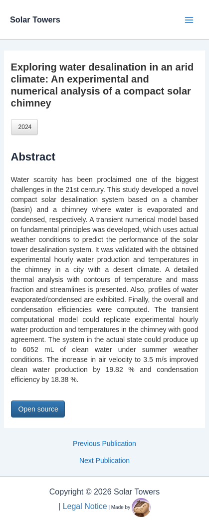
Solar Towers (35, 19)
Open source (38, 409)
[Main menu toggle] (189, 20)
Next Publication (104, 460)
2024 (25, 127)
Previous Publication (104, 443)
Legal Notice (85, 506)
